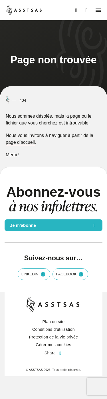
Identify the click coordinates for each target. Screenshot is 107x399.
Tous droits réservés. (66, 369)
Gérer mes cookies (53, 344)
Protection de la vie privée (53, 337)
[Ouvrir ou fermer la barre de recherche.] (86, 10)
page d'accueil (20, 142)
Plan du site (54, 321)
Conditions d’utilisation (53, 329)
